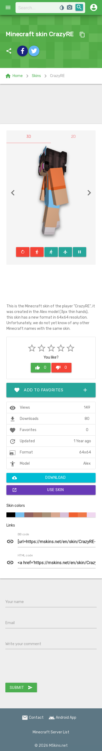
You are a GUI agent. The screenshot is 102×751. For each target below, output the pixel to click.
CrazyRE (57, 76)
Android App (62, 717)
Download (39, 478)
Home (14, 76)
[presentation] (46, 667)
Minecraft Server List (51, 732)
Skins (36, 76)
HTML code (25, 555)
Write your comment (23, 644)
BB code (23, 534)
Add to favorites (51, 390)
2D (73, 136)
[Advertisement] (51, 104)
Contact (33, 717)
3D (28, 136)
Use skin (38, 490)
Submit (21, 687)
